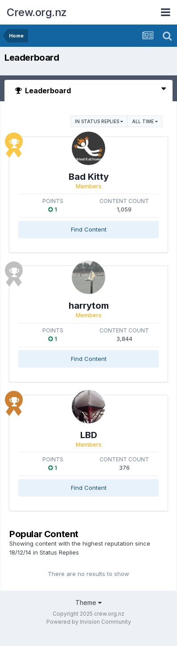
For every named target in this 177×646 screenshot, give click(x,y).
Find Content (89, 229)
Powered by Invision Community (88, 621)
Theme (88, 602)
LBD (88, 435)
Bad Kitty (89, 176)
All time (145, 121)
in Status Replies (99, 121)
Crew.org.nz (37, 12)
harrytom (89, 305)
